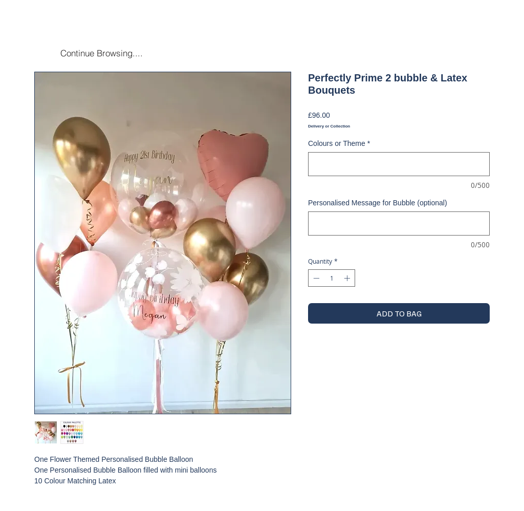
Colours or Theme (339, 143)
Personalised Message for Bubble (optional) (377, 203)
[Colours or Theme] (399, 164)
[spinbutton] (331, 278)
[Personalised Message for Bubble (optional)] (399, 223)
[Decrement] (315, 278)
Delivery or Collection (329, 126)
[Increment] (348, 278)
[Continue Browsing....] (101, 52)
